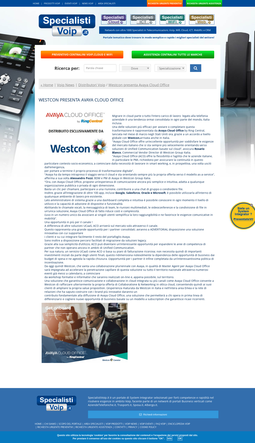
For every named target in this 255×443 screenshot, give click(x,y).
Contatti (120, 427)
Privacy (132, 427)
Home (38, 423)
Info (169, 438)
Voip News (131, 423)
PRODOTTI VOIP (52, 3)
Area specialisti (93, 423)
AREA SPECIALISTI (106, 3)
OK (180, 438)
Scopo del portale (70, 423)
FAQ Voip (161, 423)
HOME (36, 3)
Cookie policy (148, 427)
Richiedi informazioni (153, 414)
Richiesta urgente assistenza (93, 427)
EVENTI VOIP (71, 3)
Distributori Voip (91, 85)
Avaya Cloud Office (171, 130)
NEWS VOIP (87, 3)
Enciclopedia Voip (179, 423)
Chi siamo (50, 423)
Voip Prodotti (114, 423)
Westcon (133, 138)
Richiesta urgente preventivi (55, 427)
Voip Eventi (146, 423)
